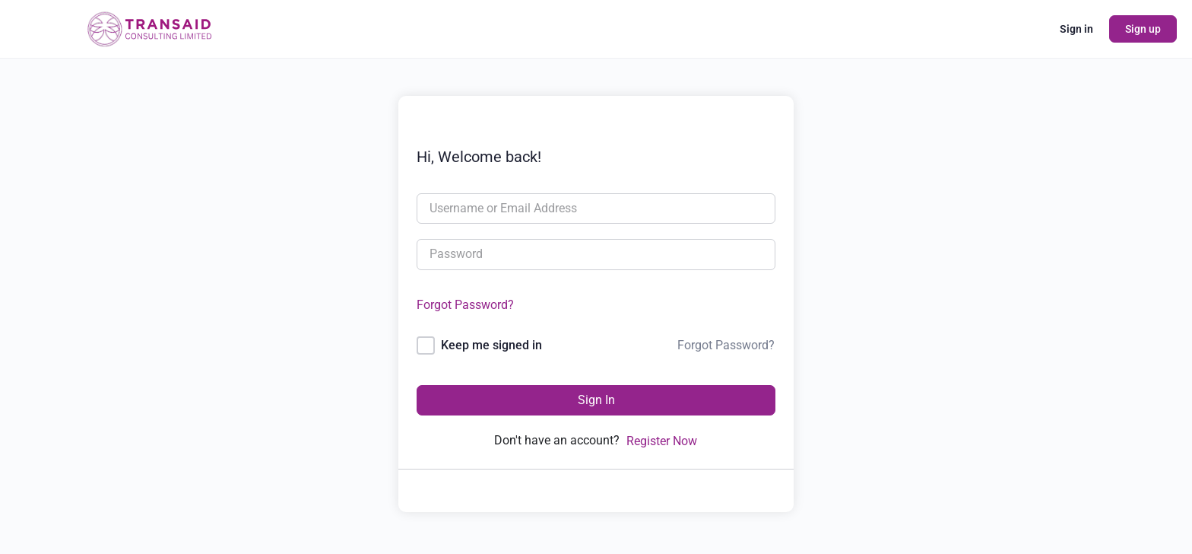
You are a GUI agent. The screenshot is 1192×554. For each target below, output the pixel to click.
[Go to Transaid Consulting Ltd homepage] (148, 27)
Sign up (1143, 29)
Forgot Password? (465, 305)
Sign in (1076, 29)
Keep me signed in (491, 345)
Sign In (596, 400)
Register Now (661, 441)
